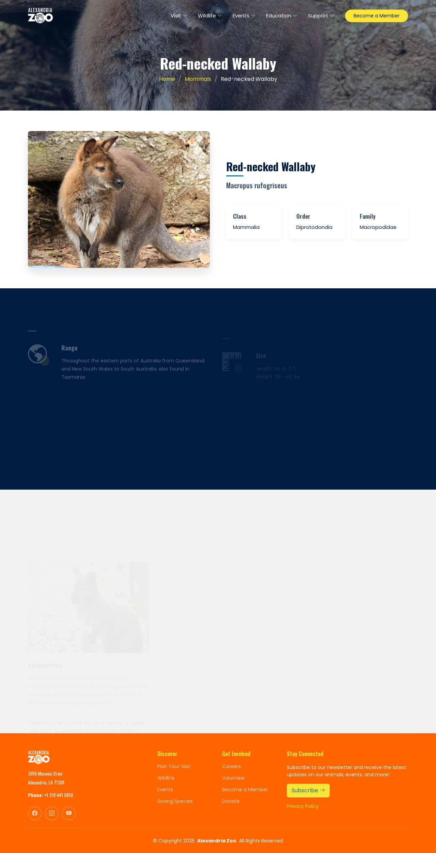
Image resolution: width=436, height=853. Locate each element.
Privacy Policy (303, 806)
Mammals (198, 79)
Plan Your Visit (173, 766)
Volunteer (233, 778)
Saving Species (175, 801)
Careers (231, 766)
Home (167, 79)
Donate (231, 801)
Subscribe (308, 790)
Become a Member (377, 15)
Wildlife (165, 778)
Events (165, 789)
